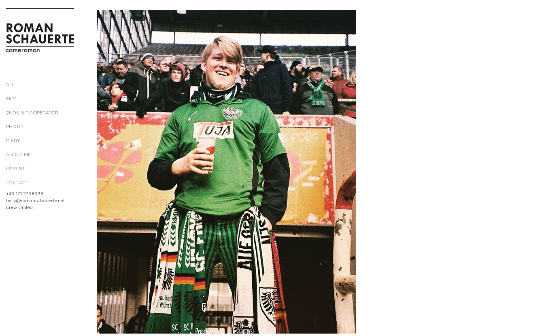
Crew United (19, 207)
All (10, 84)
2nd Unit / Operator (32, 113)
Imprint (15, 168)
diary (13, 140)
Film (11, 98)
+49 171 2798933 (24, 193)
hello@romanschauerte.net (35, 200)
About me (18, 154)
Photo (14, 126)
